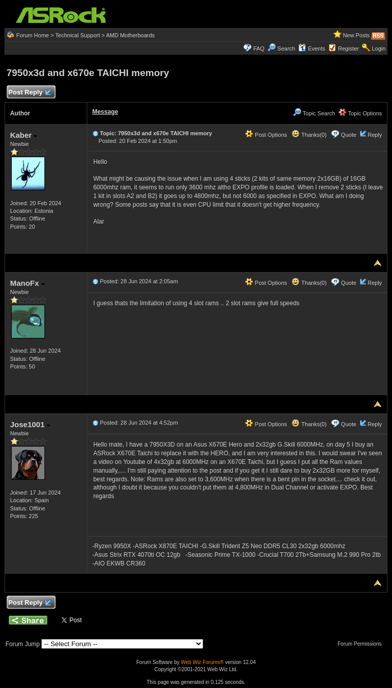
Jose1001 (30, 424)
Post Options (266, 135)
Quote (348, 135)
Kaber (24, 135)
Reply (375, 135)
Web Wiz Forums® (202, 662)
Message (105, 111)
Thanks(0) (308, 135)
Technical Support (77, 35)
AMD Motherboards (130, 35)
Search (286, 48)
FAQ (258, 48)
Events (311, 48)
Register (348, 48)
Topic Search (314, 113)
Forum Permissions (361, 644)
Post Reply (30, 92)
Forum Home (32, 35)
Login (378, 48)
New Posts (356, 35)
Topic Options (360, 113)
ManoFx (27, 283)
